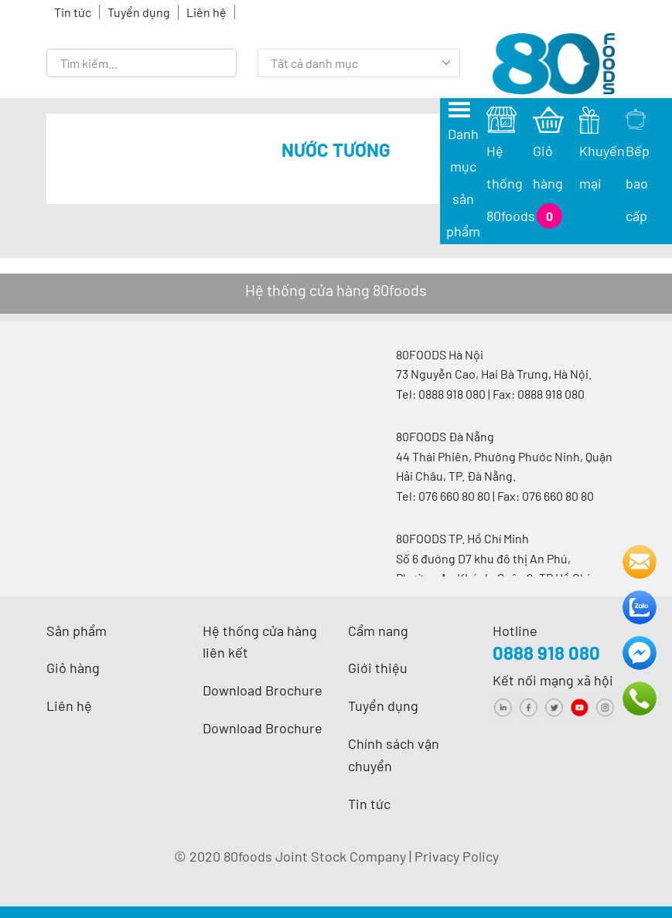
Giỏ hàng (73, 667)
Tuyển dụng (138, 12)
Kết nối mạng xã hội (553, 680)
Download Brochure (262, 690)
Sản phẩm (76, 630)
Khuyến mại (602, 151)
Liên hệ (206, 12)
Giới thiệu (378, 667)
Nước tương (336, 149)
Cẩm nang (378, 630)
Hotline (515, 630)
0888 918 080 (546, 652)
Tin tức (72, 12)
